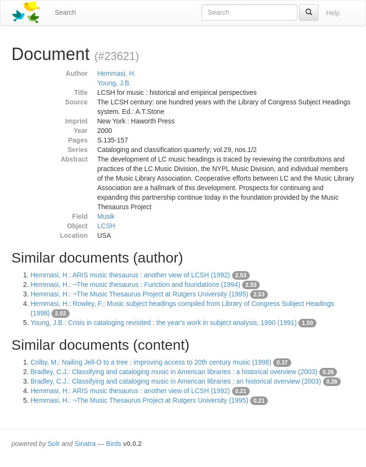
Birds (113, 443)
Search (65, 12)
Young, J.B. (114, 83)
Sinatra (84, 443)
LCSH (106, 226)
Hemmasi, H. (116, 73)
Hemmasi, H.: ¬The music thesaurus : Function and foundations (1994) (135, 284)
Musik (106, 216)
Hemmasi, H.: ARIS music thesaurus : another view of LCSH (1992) (130, 275)
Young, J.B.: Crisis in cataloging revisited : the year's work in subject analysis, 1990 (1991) (163, 322)
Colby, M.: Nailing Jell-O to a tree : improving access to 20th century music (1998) (151, 362)
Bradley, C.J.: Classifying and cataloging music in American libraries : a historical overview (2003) (173, 372)
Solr (54, 443)
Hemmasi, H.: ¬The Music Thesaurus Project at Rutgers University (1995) (139, 294)
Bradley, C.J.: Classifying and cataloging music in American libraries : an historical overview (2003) (175, 381)
